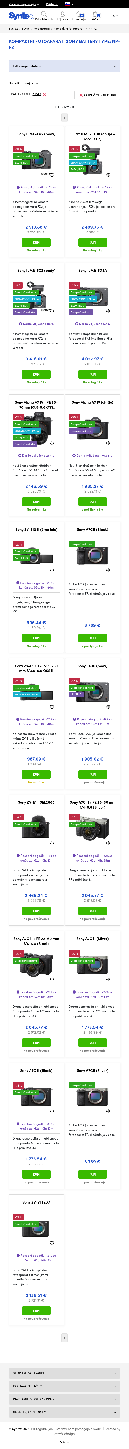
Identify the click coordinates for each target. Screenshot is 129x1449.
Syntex (13, 28)
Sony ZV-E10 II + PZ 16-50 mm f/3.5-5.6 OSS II (36, 668)
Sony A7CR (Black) (92, 529)
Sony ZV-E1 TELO (36, 1202)
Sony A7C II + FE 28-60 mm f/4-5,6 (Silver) (93, 804)
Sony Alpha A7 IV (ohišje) (92, 402)
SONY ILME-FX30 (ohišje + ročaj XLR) (92, 136)
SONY (26, 28)
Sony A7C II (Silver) (92, 938)
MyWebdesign (64, 1433)
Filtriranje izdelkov (27, 65)
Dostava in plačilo (27, 1386)
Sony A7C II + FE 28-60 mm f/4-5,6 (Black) (36, 941)
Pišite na (52, 4)
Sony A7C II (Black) (36, 1070)
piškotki (96, 1428)
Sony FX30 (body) (93, 665)
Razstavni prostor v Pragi (34, 1399)
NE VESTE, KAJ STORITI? (29, 1412)
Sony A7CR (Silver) (92, 1070)
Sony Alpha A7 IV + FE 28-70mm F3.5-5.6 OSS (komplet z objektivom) (36, 404)
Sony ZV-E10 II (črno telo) (36, 529)
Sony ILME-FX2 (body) (36, 133)
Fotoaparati (42, 28)
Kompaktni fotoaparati (69, 28)
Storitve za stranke (29, 1373)
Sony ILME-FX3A (92, 270)
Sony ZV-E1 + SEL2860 (36, 802)
